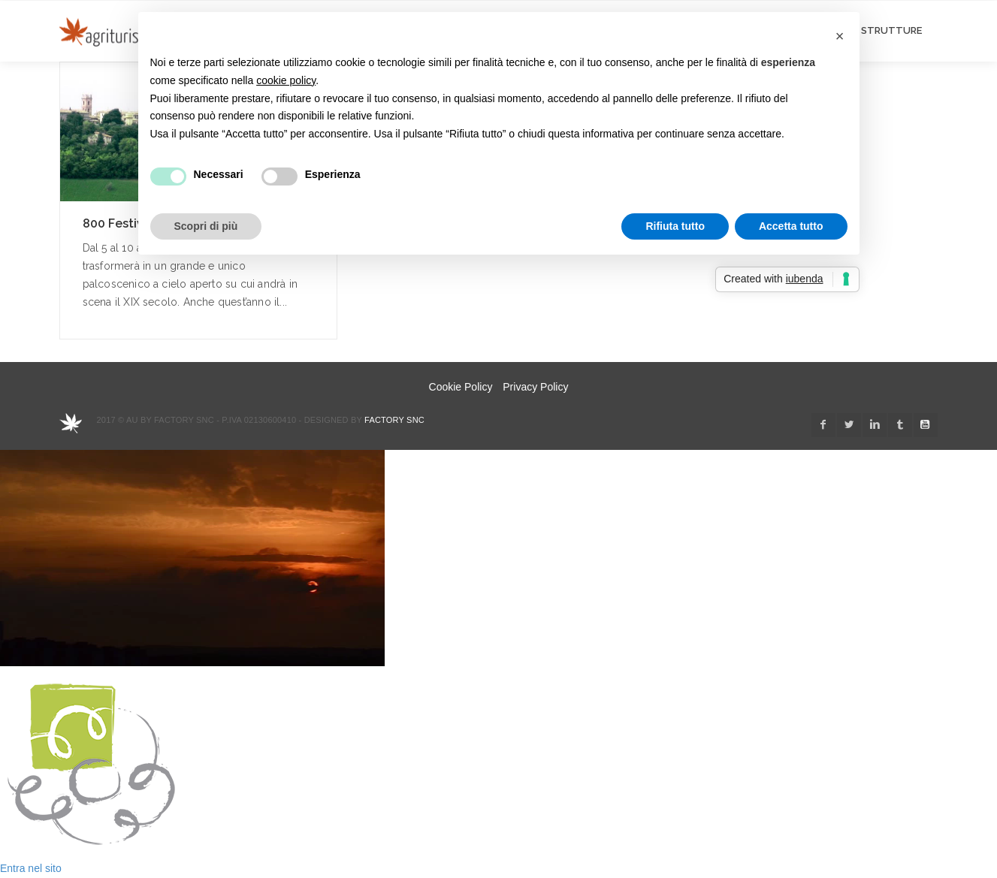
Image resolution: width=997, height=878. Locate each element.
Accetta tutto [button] (791, 226)
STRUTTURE (891, 30)
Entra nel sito (31, 868)
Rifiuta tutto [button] (675, 226)
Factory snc (394, 419)
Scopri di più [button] (206, 226)
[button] (840, 36)
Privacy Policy (535, 387)
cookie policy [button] (286, 80)
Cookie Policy (461, 387)
